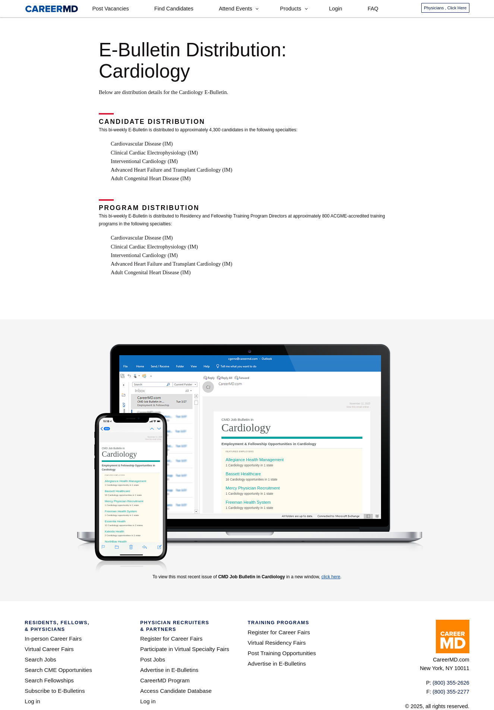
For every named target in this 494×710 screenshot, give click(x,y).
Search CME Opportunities (58, 670)
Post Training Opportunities (282, 653)
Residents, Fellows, (74, 626)
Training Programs (278, 622)
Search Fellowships (49, 680)
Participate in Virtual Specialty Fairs (184, 649)
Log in (32, 701)
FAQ (373, 9)
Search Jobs (40, 659)
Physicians (445, 8)
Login (335, 9)
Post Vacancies (110, 9)
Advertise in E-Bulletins (169, 670)
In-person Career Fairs (53, 638)
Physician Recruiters (186, 626)
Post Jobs (152, 659)
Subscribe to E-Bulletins (55, 691)
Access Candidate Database (176, 691)
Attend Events (235, 9)
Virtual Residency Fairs (277, 642)
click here (330, 576)
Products (290, 9)
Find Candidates (173, 9)
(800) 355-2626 (450, 683)
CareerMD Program (165, 680)
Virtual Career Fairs (49, 649)
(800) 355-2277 (450, 692)
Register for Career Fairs (171, 638)
